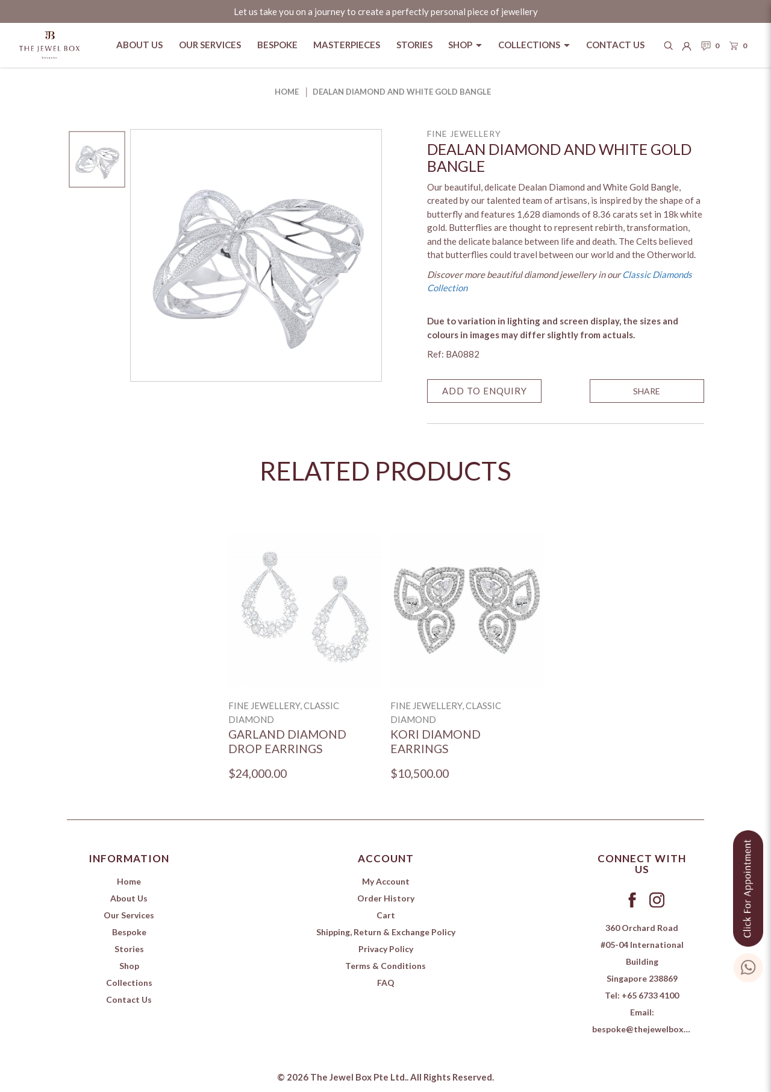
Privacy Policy (385, 949)
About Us (129, 898)
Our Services (129, 915)
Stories (129, 949)
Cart (385, 915)
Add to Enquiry (484, 390)
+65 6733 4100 (650, 995)
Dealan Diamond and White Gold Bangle (402, 91)
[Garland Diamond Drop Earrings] (304, 610)
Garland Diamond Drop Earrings (287, 741)
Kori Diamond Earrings (435, 741)
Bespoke (129, 932)
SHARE (646, 391)
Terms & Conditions (385, 966)
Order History (385, 898)
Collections (129, 982)
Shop (129, 966)
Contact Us (129, 999)
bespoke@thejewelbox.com (647, 1029)
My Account (386, 881)
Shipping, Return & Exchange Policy (385, 932)
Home (287, 91)
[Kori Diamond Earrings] (466, 610)
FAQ (386, 982)
